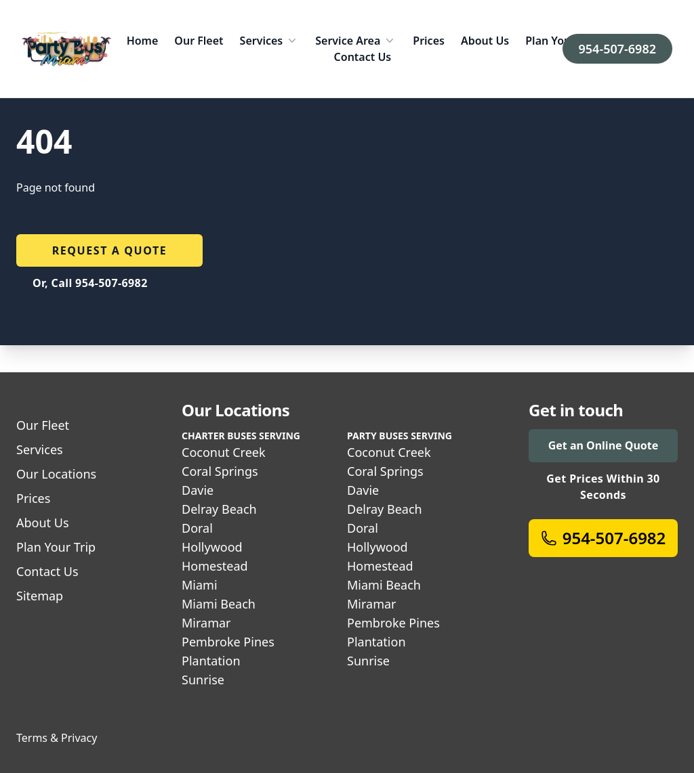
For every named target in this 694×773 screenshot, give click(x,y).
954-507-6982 (617, 49)
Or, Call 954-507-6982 (90, 282)
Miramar (206, 623)
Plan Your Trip (561, 40)
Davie (197, 490)
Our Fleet (198, 40)
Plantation (211, 661)
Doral (197, 528)
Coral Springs (220, 471)
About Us (485, 40)
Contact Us (363, 56)
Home (143, 40)
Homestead (215, 566)
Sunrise (203, 679)
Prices (429, 40)
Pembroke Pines (228, 642)
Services (270, 40)
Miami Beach (219, 604)
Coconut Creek (224, 452)
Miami (200, 585)
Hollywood (212, 547)
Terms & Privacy (56, 737)
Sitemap (39, 596)
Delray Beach (219, 509)
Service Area (355, 40)
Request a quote (109, 250)
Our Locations (56, 474)
